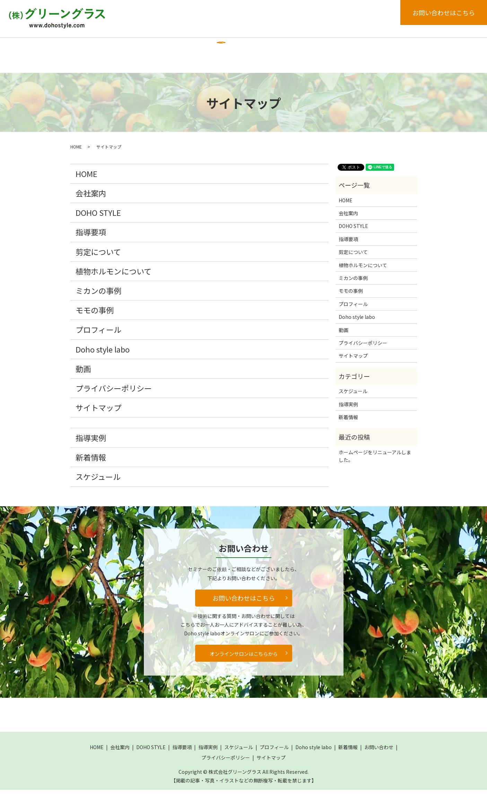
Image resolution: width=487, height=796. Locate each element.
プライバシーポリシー (114, 393)
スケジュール (266, 47)
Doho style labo (357, 47)
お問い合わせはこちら (443, 12)
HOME (85, 47)
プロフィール (309, 47)
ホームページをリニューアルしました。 (375, 462)
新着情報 (399, 47)
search (107, 68)
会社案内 (115, 47)
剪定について (98, 257)
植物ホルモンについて (113, 276)
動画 (82, 68)
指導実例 (227, 47)
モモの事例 (95, 315)
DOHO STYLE (154, 47)
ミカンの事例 (98, 296)
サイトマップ (98, 413)
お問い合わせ (378, 753)
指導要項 (193, 47)
